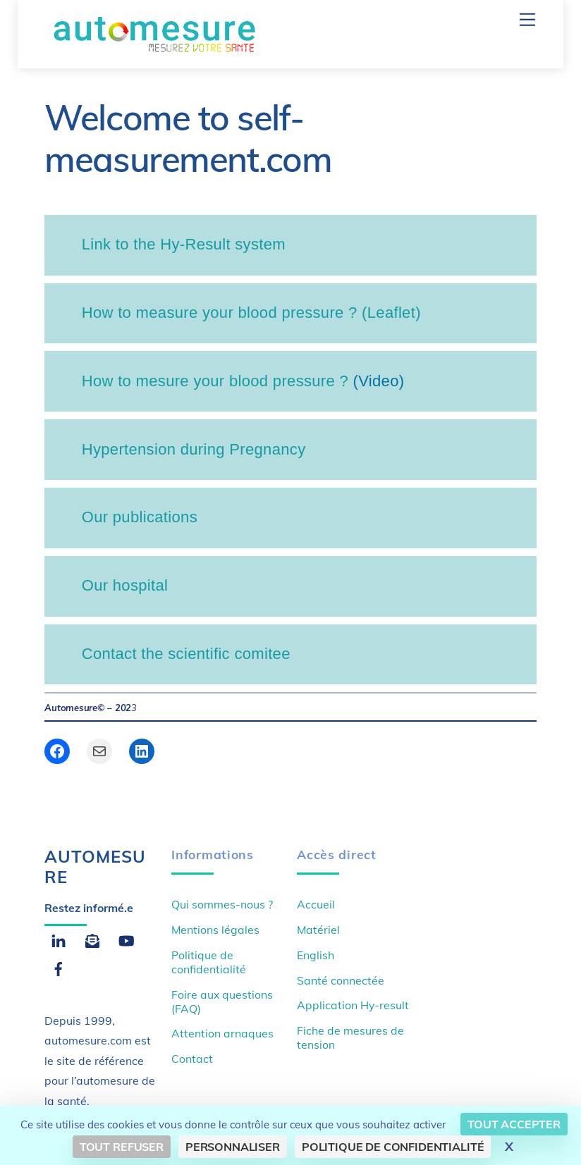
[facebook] (58, 967)
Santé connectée (340, 980)
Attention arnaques (222, 1033)
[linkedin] (58, 939)
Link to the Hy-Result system (184, 244)
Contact (192, 1059)
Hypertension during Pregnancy (194, 449)
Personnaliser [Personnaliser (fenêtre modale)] (232, 1147)
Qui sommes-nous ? (222, 904)
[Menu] (527, 19)
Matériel (318, 930)
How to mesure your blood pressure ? (215, 381)
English (315, 955)
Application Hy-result (353, 1005)
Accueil (316, 904)
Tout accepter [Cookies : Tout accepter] (514, 1124)
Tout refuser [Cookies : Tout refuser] (122, 1147)
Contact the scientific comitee (186, 653)
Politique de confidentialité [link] (393, 1147)
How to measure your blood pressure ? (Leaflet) (251, 312)
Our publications (139, 517)
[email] (92, 939)
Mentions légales (215, 930)
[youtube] (126, 939)
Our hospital (125, 585)
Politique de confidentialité (208, 962)
